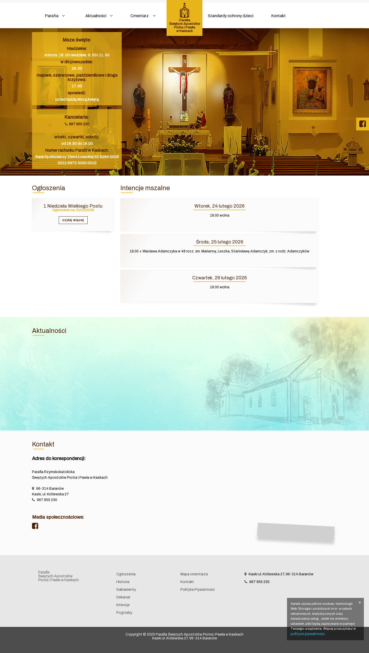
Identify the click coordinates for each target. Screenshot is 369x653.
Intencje (123, 605)
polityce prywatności (308, 634)
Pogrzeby (124, 613)
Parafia (55, 16)
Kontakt (278, 16)
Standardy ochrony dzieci (230, 16)
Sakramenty (126, 589)
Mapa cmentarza (194, 574)
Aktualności (98, 16)
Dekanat (123, 597)
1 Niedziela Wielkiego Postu (73, 206)
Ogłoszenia (126, 574)
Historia (122, 582)
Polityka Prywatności (197, 589)
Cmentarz (143, 16)
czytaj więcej (73, 220)
